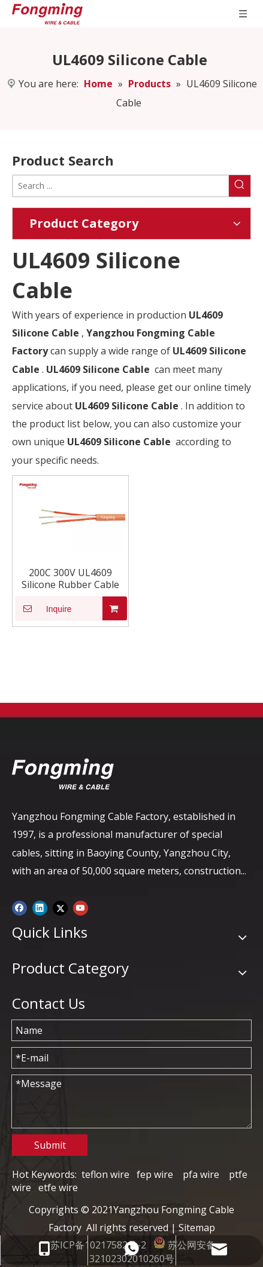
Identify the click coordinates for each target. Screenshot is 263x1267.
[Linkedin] (39, 907)
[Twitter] (60, 907)
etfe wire (58, 1187)
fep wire (155, 1174)
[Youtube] (80, 907)
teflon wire (105, 1174)
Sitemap (197, 1227)
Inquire (44, 608)
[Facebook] (19, 907)
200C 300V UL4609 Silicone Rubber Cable (70, 578)
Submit (50, 1145)
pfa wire (201, 1174)
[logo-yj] (63, 773)
